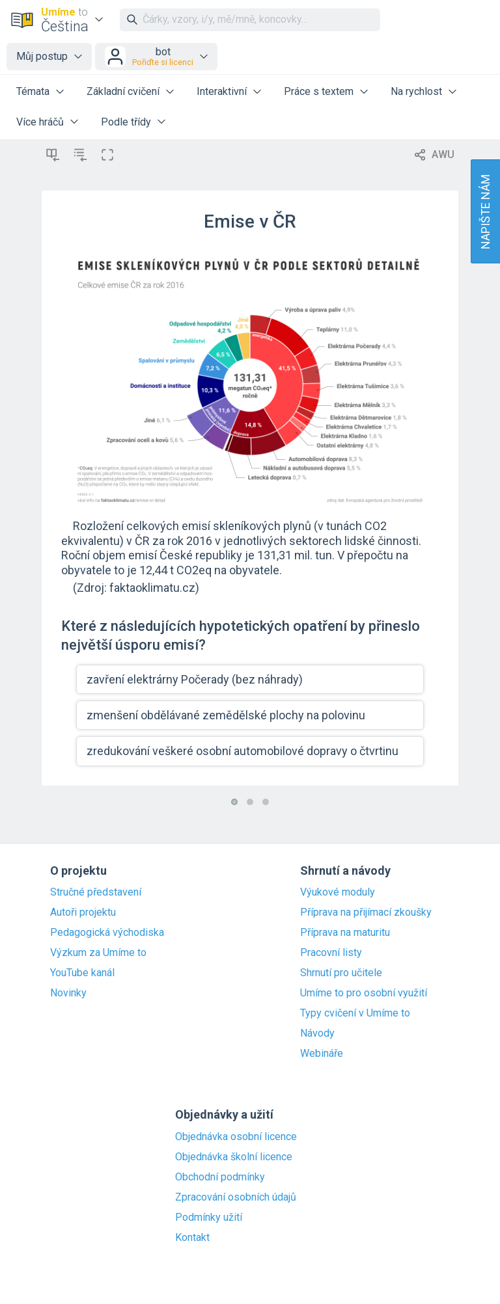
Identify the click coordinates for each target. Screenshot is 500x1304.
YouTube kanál (82, 973)
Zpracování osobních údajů (235, 1197)
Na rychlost (416, 91)
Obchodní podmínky (220, 1177)
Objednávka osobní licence (236, 1137)
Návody (317, 1033)
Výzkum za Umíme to (98, 953)
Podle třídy (126, 122)
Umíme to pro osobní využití (363, 993)
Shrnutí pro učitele (341, 973)
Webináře (321, 1053)
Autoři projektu (83, 912)
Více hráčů (40, 122)
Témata (32, 91)
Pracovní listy (331, 953)
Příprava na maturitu (345, 932)
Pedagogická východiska (107, 932)
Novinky (68, 993)
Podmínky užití (208, 1217)
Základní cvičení (123, 91)
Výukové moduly (337, 892)
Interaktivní (222, 91)
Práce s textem (319, 91)
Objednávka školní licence (233, 1157)
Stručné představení (95, 892)
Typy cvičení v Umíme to (355, 1013)
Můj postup (42, 56)
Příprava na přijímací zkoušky (366, 912)
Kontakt (192, 1238)
